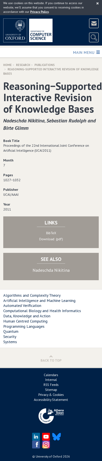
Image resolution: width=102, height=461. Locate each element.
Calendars (51, 375)
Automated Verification (22, 305)
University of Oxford (49, 456)
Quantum (10, 331)
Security (9, 336)
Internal (51, 379)
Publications (45, 65)
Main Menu (86, 52)
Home (7, 65)
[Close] (97, 3)
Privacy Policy (39, 12)
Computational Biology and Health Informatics (42, 310)
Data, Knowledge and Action (26, 315)
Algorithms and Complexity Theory (32, 295)
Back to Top (51, 358)
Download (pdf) (51, 239)
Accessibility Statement (51, 399)
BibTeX (51, 233)
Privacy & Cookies (51, 394)
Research (23, 65)
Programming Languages (23, 326)
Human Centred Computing (25, 321)
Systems (10, 341)
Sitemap (51, 389)
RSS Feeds (51, 384)
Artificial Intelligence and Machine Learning (39, 300)
